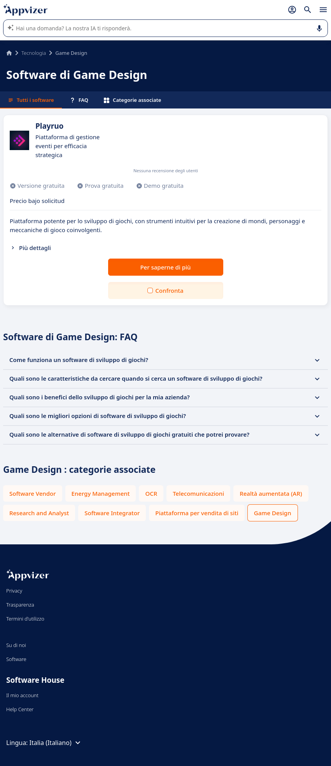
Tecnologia (33, 52)
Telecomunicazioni (198, 493)
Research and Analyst (39, 513)
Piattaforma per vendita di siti (196, 513)
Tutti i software (31, 99)
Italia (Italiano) (56, 742)
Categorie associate (132, 99)
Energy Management (101, 493)
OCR (151, 493)
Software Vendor (32, 493)
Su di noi (16, 645)
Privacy (14, 590)
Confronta (169, 290)
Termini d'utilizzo (25, 618)
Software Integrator (112, 513)
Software (16, 659)
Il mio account (22, 695)
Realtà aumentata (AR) (271, 493)
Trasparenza (20, 604)
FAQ (79, 99)
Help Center (20, 709)
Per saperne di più (165, 267)
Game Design (272, 513)
